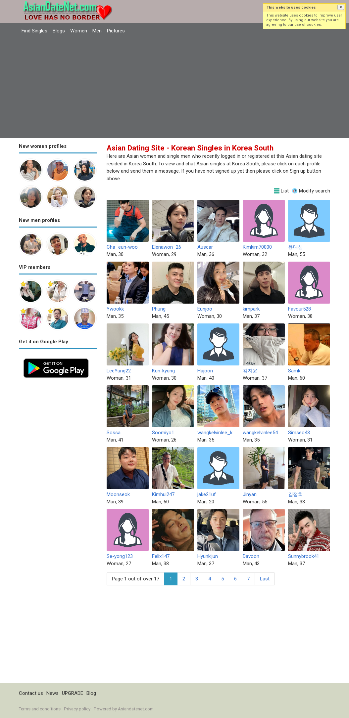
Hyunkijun (207, 556)
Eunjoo (204, 309)
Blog (91, 693)
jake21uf (206, 494)
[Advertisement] (174, 87)
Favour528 (299, 309)
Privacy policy (77, 708)
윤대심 (295, 247)
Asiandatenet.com (136, 708)
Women (78, 31)
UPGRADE (72, 693)
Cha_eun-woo (122, 247)
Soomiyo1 (163, 433)
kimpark (251, 309)
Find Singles (34, 31)
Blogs (59, 31)
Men (97, 31)
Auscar (205, 247)
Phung (159, 309)
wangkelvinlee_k (214, 433)
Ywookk (115, 309)
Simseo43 (299, 433)
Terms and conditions (40, 708)
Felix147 (161, 556)
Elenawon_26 (166, 247)
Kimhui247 (163, 494)
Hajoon (205, 371)
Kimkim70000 (257, 247)
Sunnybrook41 (303, 556)
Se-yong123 (120, 556)
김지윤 (250, 371)
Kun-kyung (163, 371)
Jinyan (250, 494)
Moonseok (118, 494)
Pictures (116, 31)
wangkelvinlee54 (260, 433)
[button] (340, 7)
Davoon (251, 556)
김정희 (295, 494)
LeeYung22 (119, 371)
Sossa (114, 433)
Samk (294, 371)
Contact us (31, 693)
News (52, 693)
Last (265, 579)
